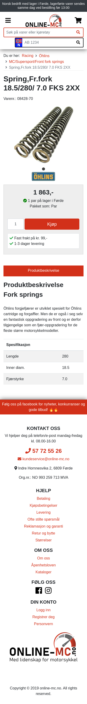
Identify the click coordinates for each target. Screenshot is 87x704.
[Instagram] (48, 592)
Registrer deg (43, 617)
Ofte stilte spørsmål (44, 519)
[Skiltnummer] (47, 42)
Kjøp (52, 224)
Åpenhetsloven (43, 565)
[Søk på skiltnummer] (78, 42)
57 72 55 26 (43, 451)
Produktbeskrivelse (43, 270)
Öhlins (44, 56)
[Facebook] (38, 592)
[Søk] (78, 32)
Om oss (43, 558)
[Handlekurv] (78, 20)
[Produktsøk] (38, 32)
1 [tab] (43, 169)
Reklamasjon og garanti (43, 526)
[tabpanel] (43, 135)
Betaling (43, 498)
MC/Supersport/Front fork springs (36, 62)
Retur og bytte (43, 533)
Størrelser (43, 540)
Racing (27, 56)
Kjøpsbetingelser (43, 505)
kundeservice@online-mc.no (43, 459)
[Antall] (15, 224)
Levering (43, 512)
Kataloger (43, 572)
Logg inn (43, 610)
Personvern (43, 624)
